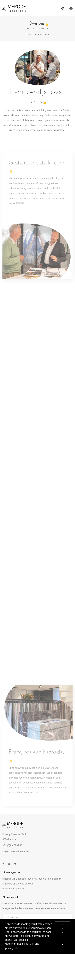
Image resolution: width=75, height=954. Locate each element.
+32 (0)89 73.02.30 (12, 845)
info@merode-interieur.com (17, 851)
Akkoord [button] (62, 936)
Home (29, 34)
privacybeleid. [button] (13, 948)
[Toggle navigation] (71, 8)
